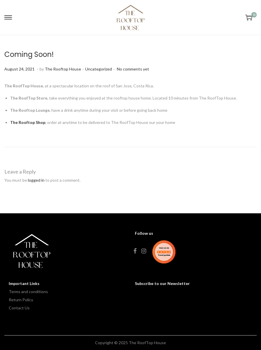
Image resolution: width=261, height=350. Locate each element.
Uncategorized (98, 68)
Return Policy (21, 299)
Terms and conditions (28, 291)
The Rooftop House (63, 68)
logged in (36, 180)
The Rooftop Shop (27, 122)
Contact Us (19, 307)
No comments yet (133, 68)
